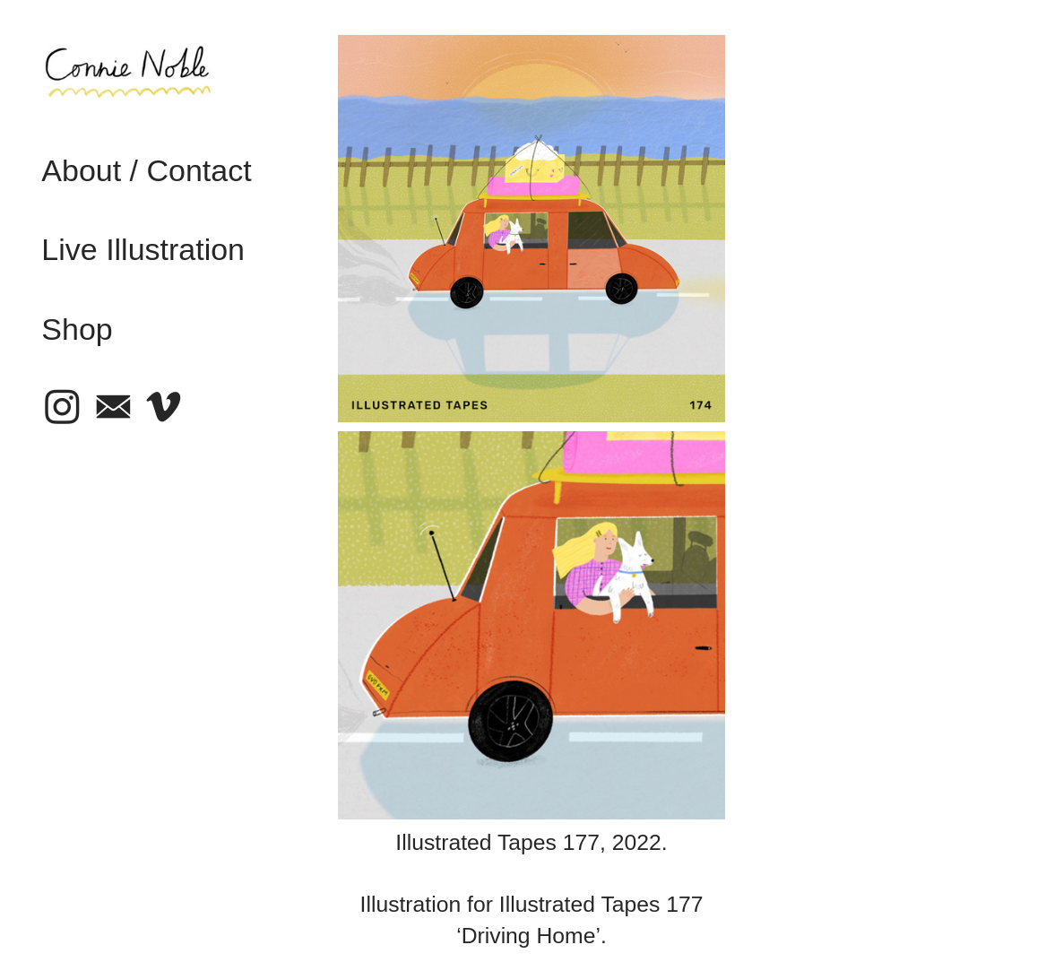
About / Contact (146, 170)
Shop (76, 329)
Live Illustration (143, 249)
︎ (113, 408)
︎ (62, 408)
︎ (164, 408)
